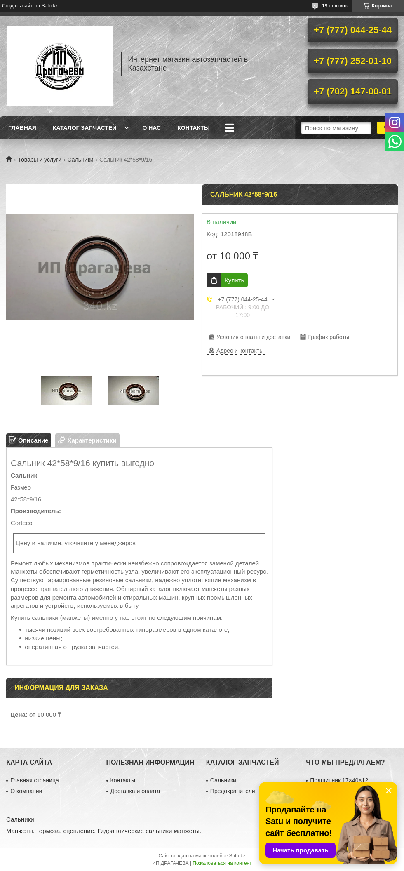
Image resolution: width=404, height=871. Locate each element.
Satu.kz (237, 856)
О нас (151, 128)
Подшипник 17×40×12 (339, 780)
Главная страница (34, 780)
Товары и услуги (39, 159)
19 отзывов (335, 6)
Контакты (193, 128)
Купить (234, 280)
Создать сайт (17, 6)
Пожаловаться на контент (222, 863)
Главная (22, 128)
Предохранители (232, 791)
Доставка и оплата (135, 791)
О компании (26, 791)
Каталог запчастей (85, 128)
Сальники (81, 159)
